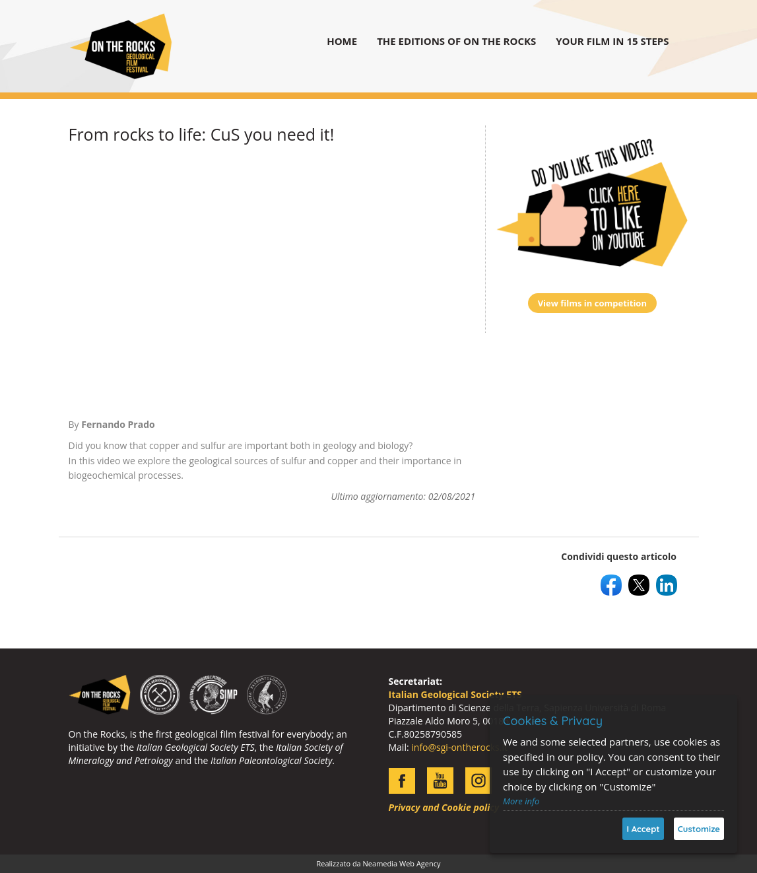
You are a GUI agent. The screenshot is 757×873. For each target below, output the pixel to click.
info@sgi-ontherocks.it (459, 747)
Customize (699, 828)
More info (521, 801)
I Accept (642, 828)
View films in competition (592, 303)
